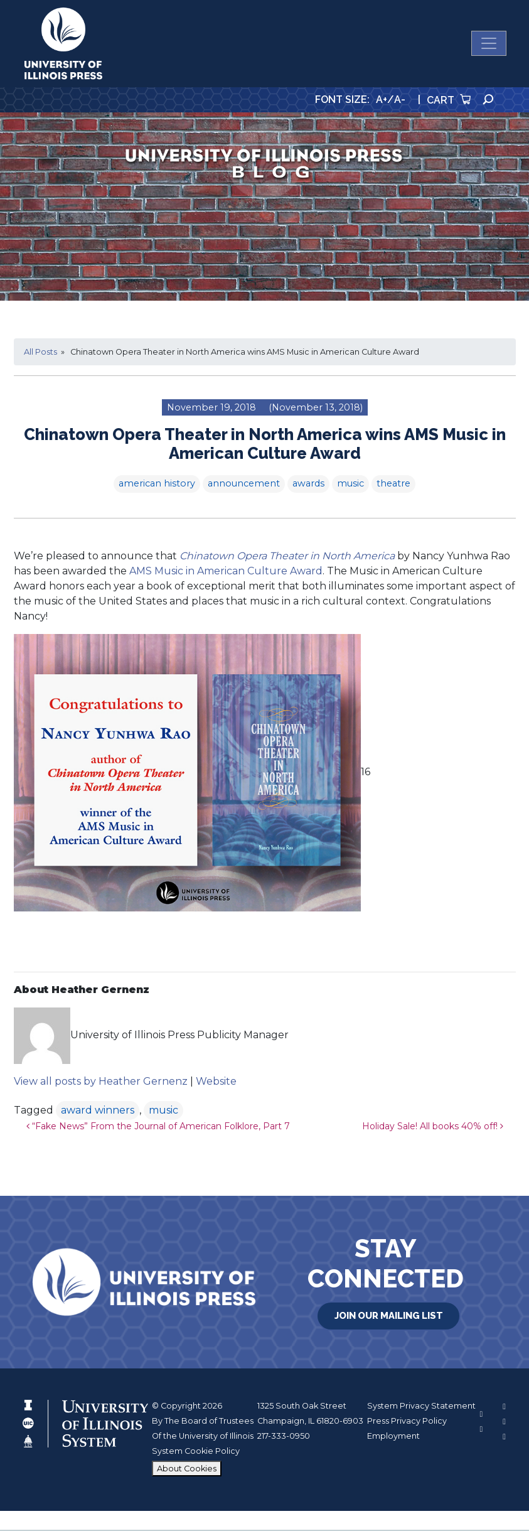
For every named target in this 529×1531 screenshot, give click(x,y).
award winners (97, 1112)
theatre (393, 484)
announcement (244, 484)
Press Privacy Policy (407, 1422)
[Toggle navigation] (488, 44)
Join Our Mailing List (388, 1316)
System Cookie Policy (196, 1453)
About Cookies (186, 1470)
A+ (381, 101)
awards (308, 484)
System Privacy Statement (421, 1407)
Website (216, 1083)
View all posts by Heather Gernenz (101, 1083)
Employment (393, 1437)
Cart (449, 102)
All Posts (40, 353)
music (350, 484)
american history (157, 484)
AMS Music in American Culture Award (226, 572)
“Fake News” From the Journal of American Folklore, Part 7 (158, 1128)
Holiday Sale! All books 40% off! (432, 1128)
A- (399, 101)
